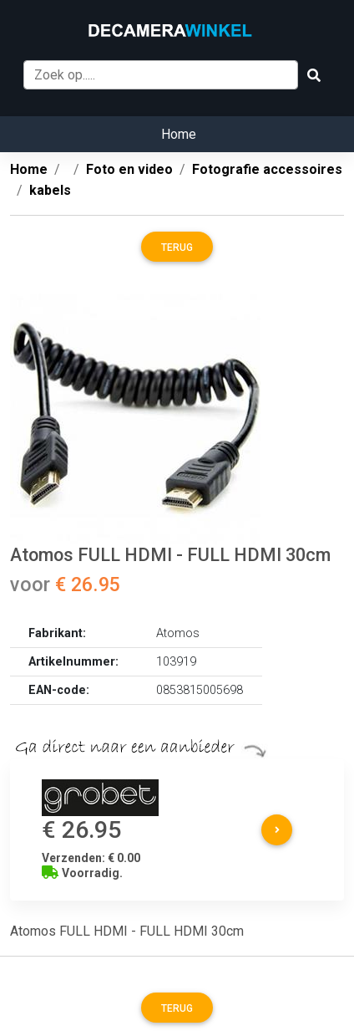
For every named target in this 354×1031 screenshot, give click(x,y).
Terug (177, 247)
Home (178, 134)
